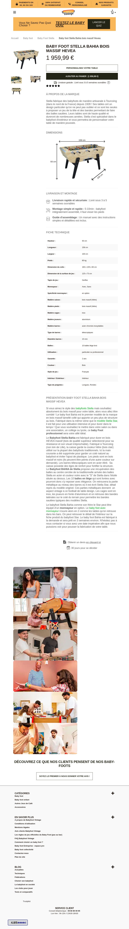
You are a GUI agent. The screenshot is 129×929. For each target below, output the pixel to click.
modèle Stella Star (107, 420)
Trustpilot (26, 901)
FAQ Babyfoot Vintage (24, 838)
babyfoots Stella (84, 408)
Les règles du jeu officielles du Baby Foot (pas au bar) (38, 835)
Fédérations (20, 877)
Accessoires (20, 807)
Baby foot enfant (22, 800)
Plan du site (20, 857)
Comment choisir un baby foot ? (29, 842)
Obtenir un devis (84, 542)
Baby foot (19, 796)
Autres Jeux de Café (23, 803)
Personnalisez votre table (82, 68)
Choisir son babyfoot (24, 881)
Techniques (20, 873)
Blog (18, 867)
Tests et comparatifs (23, 892)
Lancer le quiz (99, 24)
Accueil (15, 38)
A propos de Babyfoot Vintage (28, 820)
